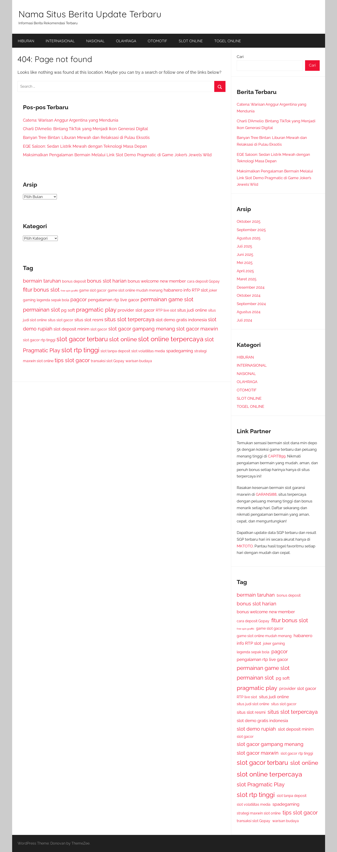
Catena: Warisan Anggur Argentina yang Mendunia (70, 120)
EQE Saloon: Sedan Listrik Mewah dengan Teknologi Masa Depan (85, 146)
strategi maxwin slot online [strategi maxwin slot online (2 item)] (259, 813)
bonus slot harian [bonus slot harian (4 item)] (107, 281)
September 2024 (251, 303)
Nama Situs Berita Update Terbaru (89, 14)
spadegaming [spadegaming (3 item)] (179, 350)
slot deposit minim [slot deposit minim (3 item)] (71, 329)
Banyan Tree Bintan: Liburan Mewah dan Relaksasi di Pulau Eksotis (86, 137)
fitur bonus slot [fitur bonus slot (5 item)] (41, 289)
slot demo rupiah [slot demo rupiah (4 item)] (256, 729)
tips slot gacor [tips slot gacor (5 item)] (72, 360)
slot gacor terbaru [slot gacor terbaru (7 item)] (82, 339)
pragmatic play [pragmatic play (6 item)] (96, 309)
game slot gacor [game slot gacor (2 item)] (93, 290)
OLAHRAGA (126, 40)
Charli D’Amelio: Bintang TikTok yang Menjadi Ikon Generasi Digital (85, 128)
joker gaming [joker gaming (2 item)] (274, 643)
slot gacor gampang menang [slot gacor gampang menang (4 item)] (141, 329)
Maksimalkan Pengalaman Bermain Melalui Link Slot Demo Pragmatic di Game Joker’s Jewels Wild (117, 154)
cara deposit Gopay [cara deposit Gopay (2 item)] (203, 281)
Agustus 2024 (248, 312)
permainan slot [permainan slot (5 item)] (41, 309)
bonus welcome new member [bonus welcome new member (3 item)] (157, 281)
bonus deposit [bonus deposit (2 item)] (74, 281)
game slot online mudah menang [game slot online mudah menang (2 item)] (135, 290)
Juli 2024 (244, 320)
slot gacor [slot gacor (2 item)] (98, 329)
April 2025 (245, 271)
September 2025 (251, 229)
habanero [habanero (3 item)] (173, 290)
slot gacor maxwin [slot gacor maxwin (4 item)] (197, 329)
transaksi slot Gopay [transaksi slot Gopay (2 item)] (107, 361)
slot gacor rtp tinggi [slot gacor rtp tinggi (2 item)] (39, 340)
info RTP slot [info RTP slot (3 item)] (195, 290)
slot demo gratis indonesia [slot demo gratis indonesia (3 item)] (181, 319)
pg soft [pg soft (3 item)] (68, 310)
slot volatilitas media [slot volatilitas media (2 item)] (148, 351)
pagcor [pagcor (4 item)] (78, 299)
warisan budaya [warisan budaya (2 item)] (138, 361)
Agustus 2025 (248, 238)
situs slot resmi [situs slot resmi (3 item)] (88, 319)
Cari (240, 56)
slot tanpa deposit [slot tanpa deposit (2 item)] (115, 351)
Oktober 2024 (248, 295)
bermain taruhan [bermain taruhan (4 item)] (42, 281)
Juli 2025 (244, 246)
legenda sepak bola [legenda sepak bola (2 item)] (53, 300)
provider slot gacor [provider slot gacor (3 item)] (136, 310)
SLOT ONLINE (191, 40)
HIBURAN (26, 40)
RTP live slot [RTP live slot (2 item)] (166, 310)
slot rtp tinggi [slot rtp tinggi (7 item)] (80, 350)
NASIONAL (95, 40)
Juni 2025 (245, 254)
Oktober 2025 (248, 221)
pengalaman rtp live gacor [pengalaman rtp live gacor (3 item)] (113, 299)
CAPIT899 (277, 456)
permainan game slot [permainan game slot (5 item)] (167, 299)
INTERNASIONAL (60, 40)
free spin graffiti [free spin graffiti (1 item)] (69, 290)
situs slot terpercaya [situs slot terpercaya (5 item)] (129, 319)
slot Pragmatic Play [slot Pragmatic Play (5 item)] (261, 784)
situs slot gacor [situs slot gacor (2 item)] (60, 320)
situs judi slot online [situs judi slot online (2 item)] (253, 704)
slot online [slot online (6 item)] (123, 339)
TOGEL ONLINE (227, 40)
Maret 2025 (246, 279)
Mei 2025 (244, 262)
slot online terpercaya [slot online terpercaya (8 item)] (170, 339)
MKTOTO (245, 546)
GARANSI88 (266, 494)
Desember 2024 (250, 287)
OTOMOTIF (157, 40)
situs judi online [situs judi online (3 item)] (192, 310)
